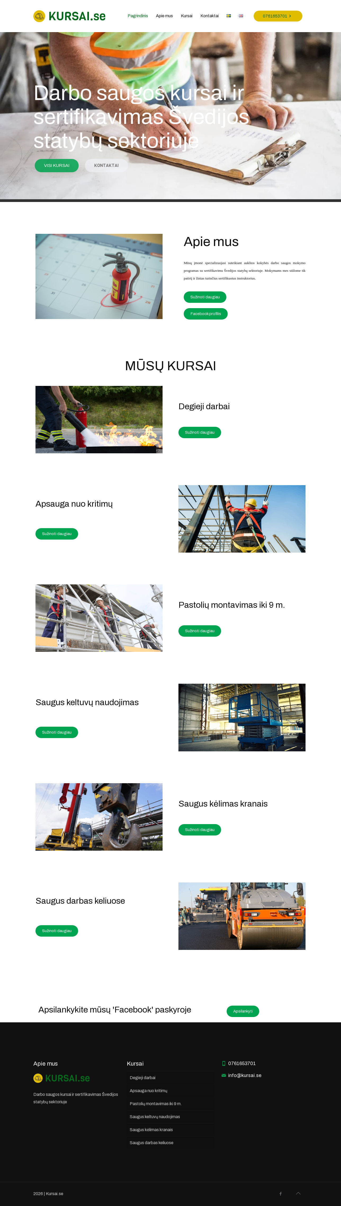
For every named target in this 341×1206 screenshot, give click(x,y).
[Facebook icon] (280, 1194)
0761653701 (278, 16)
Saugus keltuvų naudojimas (155, 1116)
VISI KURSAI (67, 165)
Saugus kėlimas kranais (151, 1129)
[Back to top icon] (298, 1193)
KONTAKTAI (114, 165)
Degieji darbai (142, 1077)
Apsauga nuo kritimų (148, 1090)
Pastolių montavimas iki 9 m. (156, 1103)
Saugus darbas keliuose (151, 1142)
